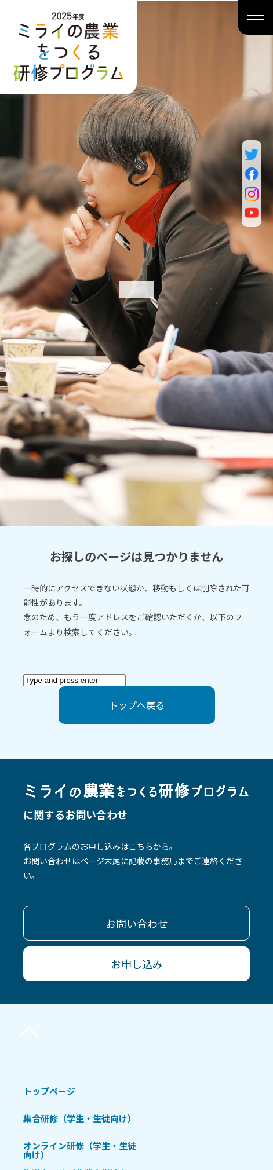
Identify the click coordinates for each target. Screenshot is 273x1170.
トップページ (49, 1091)
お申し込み (137, 963)
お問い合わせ (136, 923)
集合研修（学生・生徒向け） (79, 1118)
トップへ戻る (137, 705)
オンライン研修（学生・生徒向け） (79, 1150)
